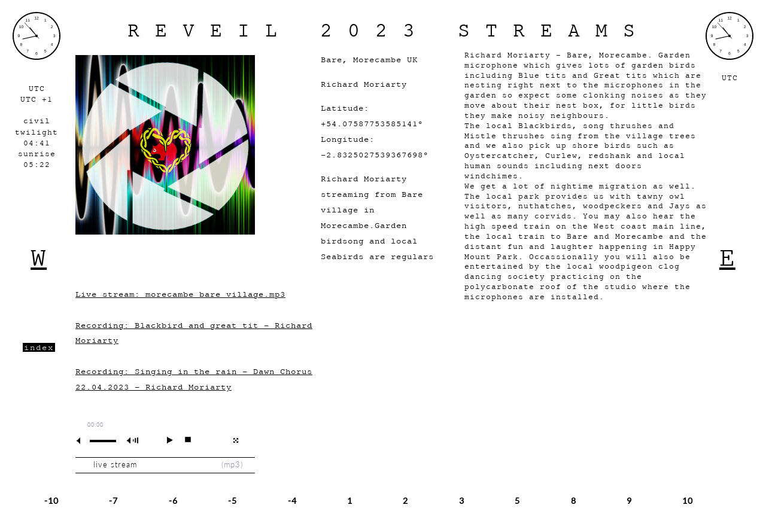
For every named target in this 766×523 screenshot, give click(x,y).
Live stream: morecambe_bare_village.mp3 (180, 294)
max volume (134, 440)
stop (183, 440)
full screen (235, 440)
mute (83, 440)
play (165, 440)
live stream (115, 464)
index (39, 347)
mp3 (232, 464)
